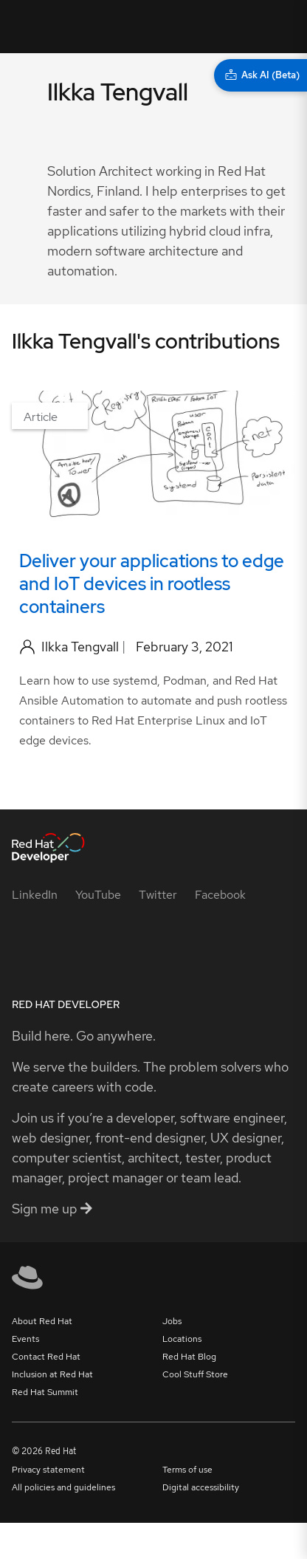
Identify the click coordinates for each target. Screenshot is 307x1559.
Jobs (172, 1321)
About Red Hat (42, 1321)
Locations (181, 1339)
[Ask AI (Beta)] (260, 75)
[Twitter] (158, 894)
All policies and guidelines (63, 1487)
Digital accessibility (200, 1487)
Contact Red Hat (46, 1357)
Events (25, 1339)
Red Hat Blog (189, 1357)
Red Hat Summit (45, 1392)
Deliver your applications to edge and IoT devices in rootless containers (151, 583)
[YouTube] (98, 894)
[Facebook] (220, 894)
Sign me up (52, 1208)
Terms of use (187, 1470)
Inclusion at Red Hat (52, 1374)
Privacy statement (48, 1470)
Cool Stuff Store (195, 1374)
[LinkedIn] (35, 894)
